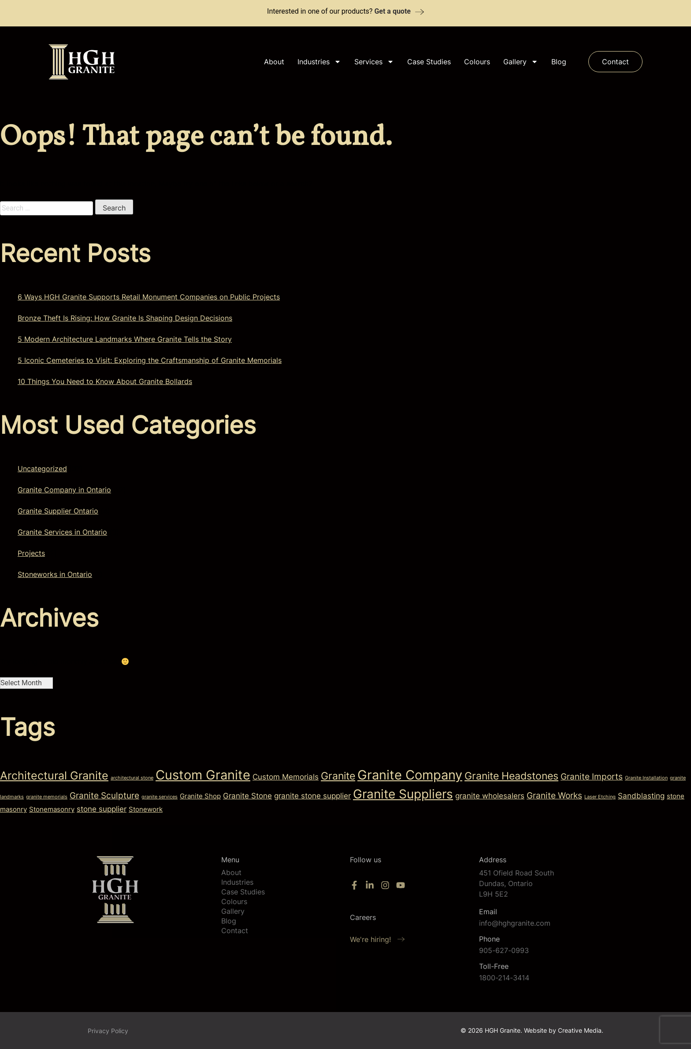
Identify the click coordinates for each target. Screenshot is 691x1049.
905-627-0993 (504, 950)
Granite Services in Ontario (62, 532)
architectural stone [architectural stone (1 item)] (132, 778)
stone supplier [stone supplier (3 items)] (101, 808)
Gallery (520, 62)
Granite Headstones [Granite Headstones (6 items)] (511, 776)
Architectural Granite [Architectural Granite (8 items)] (54, 775)
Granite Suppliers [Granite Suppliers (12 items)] (403, 794)
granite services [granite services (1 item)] (159, 797)
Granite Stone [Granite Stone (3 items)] (247, 795)
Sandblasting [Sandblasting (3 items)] (641, 795)
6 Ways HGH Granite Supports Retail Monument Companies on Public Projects (149, 296)
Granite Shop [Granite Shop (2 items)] (200, 796)
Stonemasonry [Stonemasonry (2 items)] (51, 809)
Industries (319, 62)
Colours (477, 61)
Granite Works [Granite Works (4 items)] (554, 795)
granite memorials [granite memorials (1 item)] (46, 797)
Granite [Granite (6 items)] (338, 776)
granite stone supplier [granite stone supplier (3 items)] (312, 795)
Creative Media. (580, 1030)
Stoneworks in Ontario (55, 574)
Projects (31, 553)
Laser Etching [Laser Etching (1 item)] (600, 797)
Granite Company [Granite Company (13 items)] (409, 775)
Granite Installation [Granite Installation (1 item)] (646, 778)
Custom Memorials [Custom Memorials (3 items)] (286, 776)
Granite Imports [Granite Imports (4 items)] (592, 776)
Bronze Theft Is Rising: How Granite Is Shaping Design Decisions (125, 318)
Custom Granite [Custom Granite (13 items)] (203, 775)
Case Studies (429, 61)
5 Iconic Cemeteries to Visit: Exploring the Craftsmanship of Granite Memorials (150, 360)
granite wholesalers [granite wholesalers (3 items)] (489, 795)
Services (374, 62)
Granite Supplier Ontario (58, 510)
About (274, 61)
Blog (558, 61)
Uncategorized (42, 468)
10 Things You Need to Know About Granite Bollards (105, 381)
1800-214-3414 (504, 977)
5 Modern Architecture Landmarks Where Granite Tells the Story (125, 339)
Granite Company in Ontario (64, 489)
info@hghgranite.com (514, 923)
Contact (234, 930)
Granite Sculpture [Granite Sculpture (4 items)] (104, 795)
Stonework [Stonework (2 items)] (146, 809)
